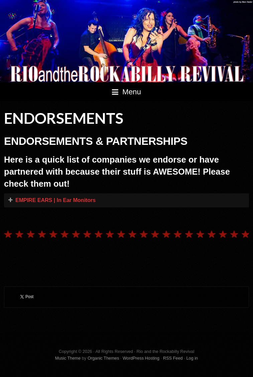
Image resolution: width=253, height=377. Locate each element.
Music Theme (68, 358)
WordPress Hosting (141, 358)
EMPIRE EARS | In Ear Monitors (55, 200)
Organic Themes (103, 358)
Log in (192, 358)
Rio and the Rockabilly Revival (126, 41)
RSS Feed (173, 358)
